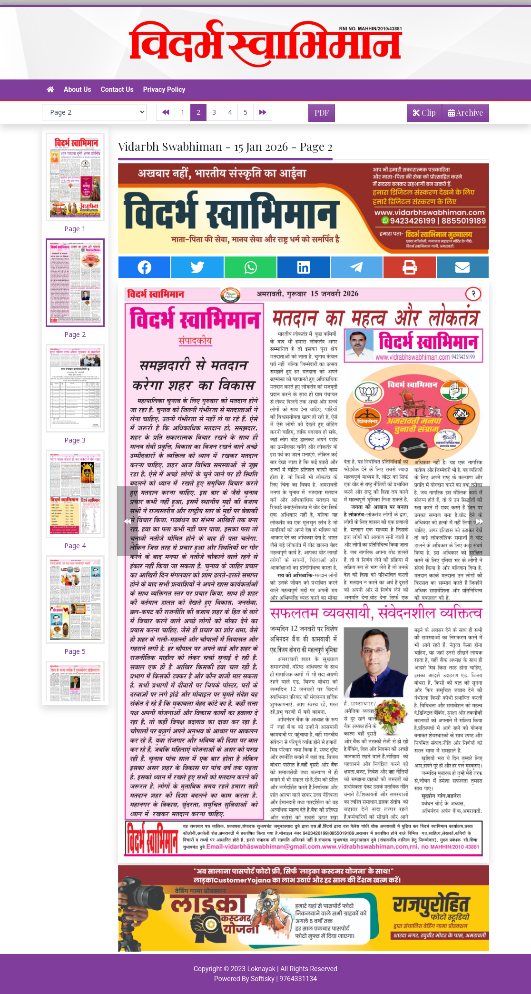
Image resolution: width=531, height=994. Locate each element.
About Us (77, 89)
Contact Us (117, 89)
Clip (424, 113)
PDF (322, 113)
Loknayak (261, 969)
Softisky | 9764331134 (284, 979)
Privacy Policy (164, 89)
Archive (462, 114)
